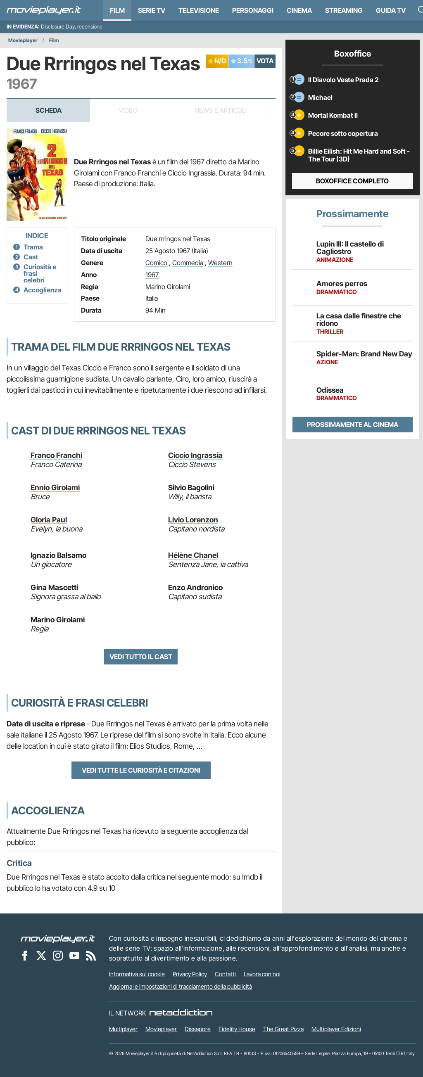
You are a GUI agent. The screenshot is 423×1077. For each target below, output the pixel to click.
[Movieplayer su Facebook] (25, 955)
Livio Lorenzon (193, 519)
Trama (33, 247)
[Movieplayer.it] (44, 10)
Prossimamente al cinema (352, 424)
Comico (156, 263)
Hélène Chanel (193, 555)
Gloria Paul (49, 519)
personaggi (252, 10)
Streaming (344, 10)
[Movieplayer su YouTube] (74, 955)
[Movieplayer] (58, 938)
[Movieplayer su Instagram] (58, 955)
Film (117, 10)
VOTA (265, 61)
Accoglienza (43, 290)
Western (220, 263)
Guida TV (391, 10)
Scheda (49, 110)
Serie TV (151, 10)
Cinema (299, 10)
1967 (152, 274)
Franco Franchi (56, 455)
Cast (31, 257)
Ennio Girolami (55, 487)
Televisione (198, 10)
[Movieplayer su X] (41, 955)
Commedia (187, 263)
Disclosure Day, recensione (71, 27)
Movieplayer (23, 40)
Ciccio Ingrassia (195, 455)
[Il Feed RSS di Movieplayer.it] (91, 955)
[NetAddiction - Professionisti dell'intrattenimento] (181, 1013)
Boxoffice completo (352, 181)
